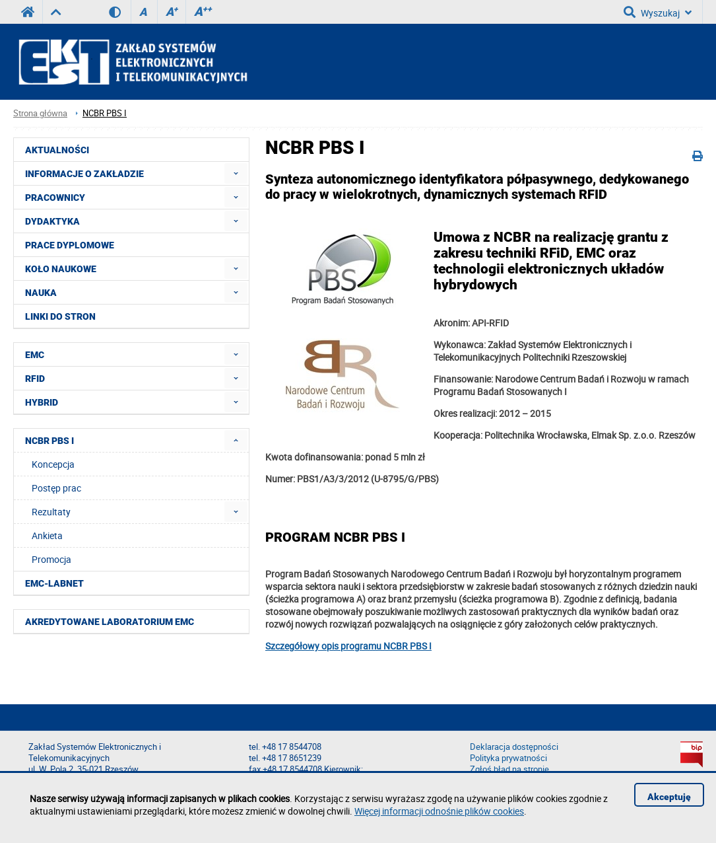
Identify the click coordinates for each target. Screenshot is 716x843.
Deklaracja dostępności (514, 746)
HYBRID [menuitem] (41, 402)
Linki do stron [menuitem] (60, 316)
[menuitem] (235, 173)
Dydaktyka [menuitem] (52, 221)
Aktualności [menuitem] (57, 150)
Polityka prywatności (508, 758)
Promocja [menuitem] (51, 559)
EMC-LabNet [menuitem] (54, 583)
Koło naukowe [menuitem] (60, 269)
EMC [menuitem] (34, 354)
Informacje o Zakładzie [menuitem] (84, 173)
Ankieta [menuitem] (47, 535)
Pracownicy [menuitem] (55, 197)
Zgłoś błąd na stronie (509, 769)
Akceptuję (669, 796)
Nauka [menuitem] (41, 292)
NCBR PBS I (104, 113)
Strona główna (40, 113)
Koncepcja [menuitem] (53, 464)
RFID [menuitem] (35, 378)
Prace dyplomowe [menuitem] (69, 245)
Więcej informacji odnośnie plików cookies (439, 811)
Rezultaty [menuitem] (51, 511)
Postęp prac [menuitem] (56, 488)
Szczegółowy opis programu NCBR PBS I (348, 646)
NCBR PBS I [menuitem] (49, 440)
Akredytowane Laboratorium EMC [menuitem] (109, 621)
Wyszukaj (658, 12)
